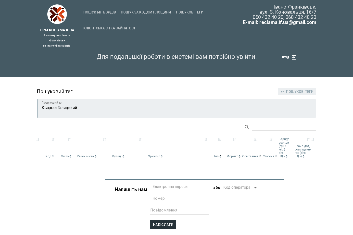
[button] (240, 188)
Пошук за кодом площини (146, 12)
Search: (284, 127)
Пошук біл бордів (99, 12)
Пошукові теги (189, 12)
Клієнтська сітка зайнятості (110, 28)
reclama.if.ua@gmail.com (287, 22)
